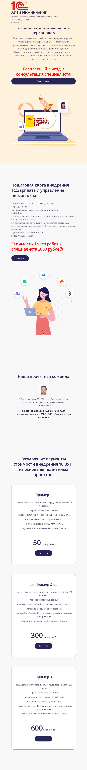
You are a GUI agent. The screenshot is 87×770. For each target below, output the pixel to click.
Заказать (20, 258)
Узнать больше (43, 81)
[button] (75, 402)
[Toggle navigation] (74, 19)
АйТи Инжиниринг (35, 17)
